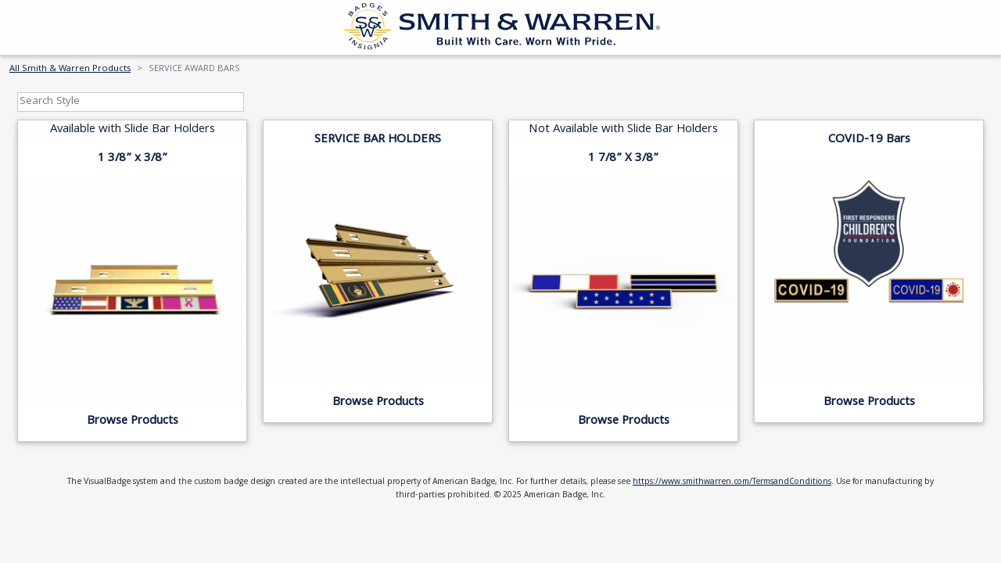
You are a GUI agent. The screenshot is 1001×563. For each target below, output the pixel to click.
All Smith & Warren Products (70, 69)
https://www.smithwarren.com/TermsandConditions (732, 482)
